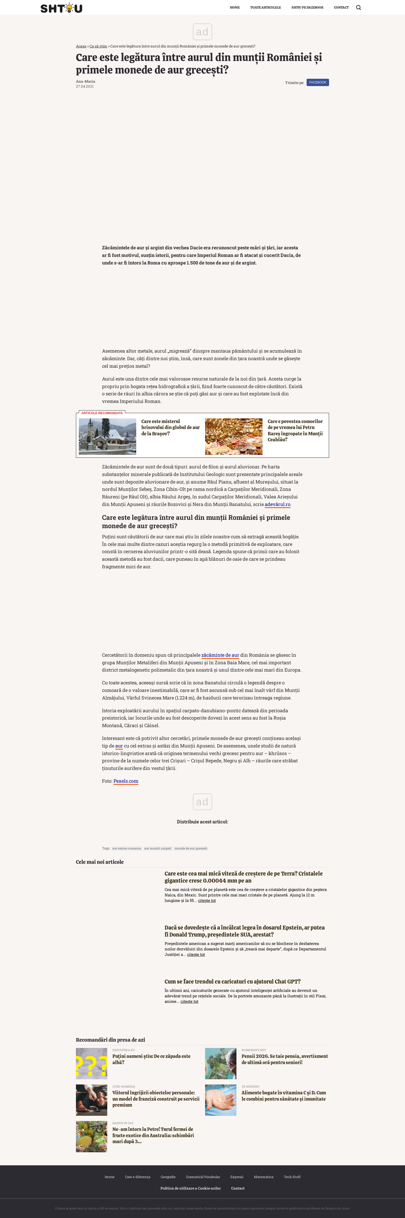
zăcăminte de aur (220, 655)
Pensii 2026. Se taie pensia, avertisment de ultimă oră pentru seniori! (285, 1059)
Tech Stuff (292, 1176)
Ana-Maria (85, 81)
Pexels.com (126, 781)
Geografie (168, 1176)
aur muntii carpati (157, 848)
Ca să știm (98, 46)
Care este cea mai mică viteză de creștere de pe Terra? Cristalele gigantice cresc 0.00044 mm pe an (244, 877)
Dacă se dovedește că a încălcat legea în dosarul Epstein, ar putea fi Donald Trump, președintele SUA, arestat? (245, 931)
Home (235, 7)
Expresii (236, 1176)
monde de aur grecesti (191, 848)
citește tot (207, 900)
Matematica (263, 1176)
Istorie (110, 1176)
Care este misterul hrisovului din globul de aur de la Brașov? (170, 427)
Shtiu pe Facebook (307, 7)
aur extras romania (126, 848)
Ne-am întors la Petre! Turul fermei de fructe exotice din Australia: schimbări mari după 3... (153, 1135)
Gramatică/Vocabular (203, 1176)
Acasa (81, 46)
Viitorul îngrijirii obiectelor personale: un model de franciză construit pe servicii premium (156, 1099)
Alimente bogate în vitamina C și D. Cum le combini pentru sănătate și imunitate (284, 1096)
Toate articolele (265, 7)
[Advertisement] (202, 308)
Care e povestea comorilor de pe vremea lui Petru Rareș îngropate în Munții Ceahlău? (295, 430)
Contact (341, 7)
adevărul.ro (277, 504)
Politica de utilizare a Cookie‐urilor (190, 1188)
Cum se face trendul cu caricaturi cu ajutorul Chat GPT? (233, 981)
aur (119, 746)
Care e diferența (137, 1176)
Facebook (317, 82)
